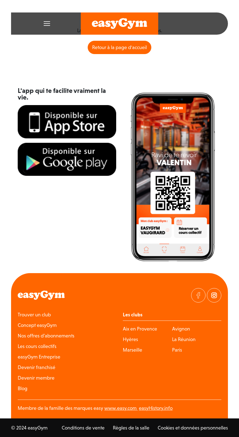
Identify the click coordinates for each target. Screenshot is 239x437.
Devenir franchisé (36, 367)
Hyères (130, 339)
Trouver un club (34, 314)
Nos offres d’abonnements (46, 336)
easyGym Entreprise (39, 357)
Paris (177, 350)
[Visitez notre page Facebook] (198, 295)
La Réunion (184, 339)
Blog (22, 388)
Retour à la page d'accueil (119, 47)
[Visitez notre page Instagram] (214, 295)
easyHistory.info (156, 408)
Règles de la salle (131, 428)
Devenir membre (36, 378)
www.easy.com (121, 408)
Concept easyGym (37, 325)
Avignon (181, 329)
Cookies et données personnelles (193, 428)
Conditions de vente (83, 428)
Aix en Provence (140, 329)
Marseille (132, 350)
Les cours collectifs (37, 346)
